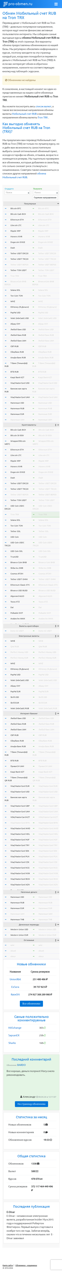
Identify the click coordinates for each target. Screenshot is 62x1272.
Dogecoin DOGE (17, 242)
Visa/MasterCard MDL (20, 834)
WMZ (12, 301)
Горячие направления (45, 197)
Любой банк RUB (18, 335)
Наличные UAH (17, 420)
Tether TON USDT (18, 270)
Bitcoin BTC (15, 208)
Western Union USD (19, 929)
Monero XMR (16, 236)
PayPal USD (15, 312)
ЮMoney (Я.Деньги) (19, 307)
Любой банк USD (18, 329)
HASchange (14, 1027)
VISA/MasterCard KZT (20, 817)
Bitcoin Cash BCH (18, 214)
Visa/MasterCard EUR (20, 786)
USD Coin (14, 537)
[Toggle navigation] (56, 4)
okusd (13, 951)
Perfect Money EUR (19, 658)
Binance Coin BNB (18, 562)
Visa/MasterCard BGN (20, 879)
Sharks (12, 1043)
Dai (11, 607)
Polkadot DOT (16, 613)
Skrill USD (14, 697)
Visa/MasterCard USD (20, 383)
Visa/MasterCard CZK (19, 862)
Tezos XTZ (15, 602)
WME (12, 641)
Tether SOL (15, 531)
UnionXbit (15, 979)
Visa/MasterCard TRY (19, 845)
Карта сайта (8, 1265)
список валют (43, 106)
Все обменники (31, 1003)
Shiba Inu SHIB (16, 568)
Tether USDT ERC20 (19, 253)
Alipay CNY (15, 324)
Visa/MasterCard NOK (20, 873)
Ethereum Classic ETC (20, 585)
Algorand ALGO (17, 596)
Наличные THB (17, 919)
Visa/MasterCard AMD (20, 828)
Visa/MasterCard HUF (19, 840)
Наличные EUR (17, 414)
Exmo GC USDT (17, 631)
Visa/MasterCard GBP (20, 806)
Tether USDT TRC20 (19, 259)
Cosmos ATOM (16, 574)
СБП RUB (14, 346)
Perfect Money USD (19, 652)
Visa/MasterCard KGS (19, 868)
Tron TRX (43, 117)
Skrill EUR (14, 703)
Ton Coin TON (16, 296)
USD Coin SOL (16, 551)
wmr (12, 945)
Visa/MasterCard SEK (19, 851)
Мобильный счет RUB (24, 113)
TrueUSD (14, 557)
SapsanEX (13, 1035)
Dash (12, 248)
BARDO (21, 1065)
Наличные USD (17, 403)
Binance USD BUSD (19, 590)
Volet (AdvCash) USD (19, 318)
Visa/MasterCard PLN (19, 856)
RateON (15, 994)
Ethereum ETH (17, 220)
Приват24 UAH (17, 766)
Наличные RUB (17, 408)
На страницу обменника (31, 1104)
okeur (13, 956)
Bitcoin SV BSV (17, 435)
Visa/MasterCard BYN (20, 823)
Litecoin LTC (15, 225)
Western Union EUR (19, 935)
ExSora (15, 986)
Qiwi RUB (14, 646)
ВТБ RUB (14, 372)
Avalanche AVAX (17, 618)
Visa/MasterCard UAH (20, 397)
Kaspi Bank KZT (17, 377)
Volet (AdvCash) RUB (19, 708)
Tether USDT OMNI (19, 579)
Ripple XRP (15, 231)
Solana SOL (15, 290)
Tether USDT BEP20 (19, 265)
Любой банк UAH (18, 341)
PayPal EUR (15, 691)
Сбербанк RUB (17, 352)
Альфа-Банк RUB (18, 357)
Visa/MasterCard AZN (20, 884)
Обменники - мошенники (26, 1265)
